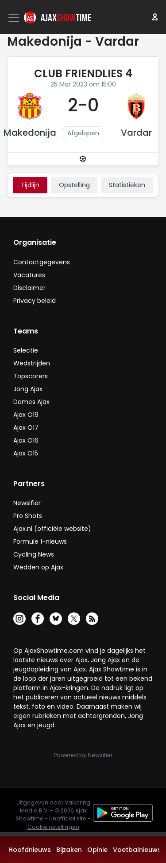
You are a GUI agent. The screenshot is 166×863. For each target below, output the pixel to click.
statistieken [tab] (127, 184)
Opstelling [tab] (74, 184)
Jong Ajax (27, 388)
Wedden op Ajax (38, 567)
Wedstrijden (31, 363)
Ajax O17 (26, 427)
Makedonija (30, 132)
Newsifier (27, 502)
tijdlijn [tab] (30, 184)
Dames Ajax (31, 401)
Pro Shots (27, 515)
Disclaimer (29, 287)
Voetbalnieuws (137, 849)
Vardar (136, 132)
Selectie (25, 350)
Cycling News (33, 554)
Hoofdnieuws (29, 849)
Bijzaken (69, 849)
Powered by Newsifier (83, 755)
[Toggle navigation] (14, 17)
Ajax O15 (25, 453)
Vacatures (29, 275)
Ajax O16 (26, 440)
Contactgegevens (41, 262)
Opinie (97, 849)
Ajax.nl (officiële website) (52, 528)
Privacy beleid (34, 300)
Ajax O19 (26, 414)
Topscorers (30, 376)
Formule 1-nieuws (40, 541)
